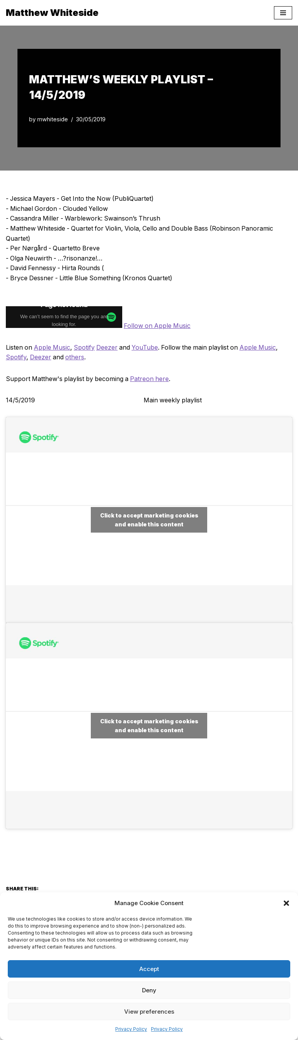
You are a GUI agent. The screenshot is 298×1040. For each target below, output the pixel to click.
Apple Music (53, 347)
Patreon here (152, 379)
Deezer (109, 347)
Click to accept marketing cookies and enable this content (149, 520)
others (75, 357)
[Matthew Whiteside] (52, 12)
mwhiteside (52, 119)
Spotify (85, 347)
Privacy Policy (131, 1029)
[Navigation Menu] (283, 12)
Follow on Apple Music (158, 326)
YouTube (147, 347)
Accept (149, 969)
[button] (286, 903)
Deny (149, 990)
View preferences (149, 1011)
